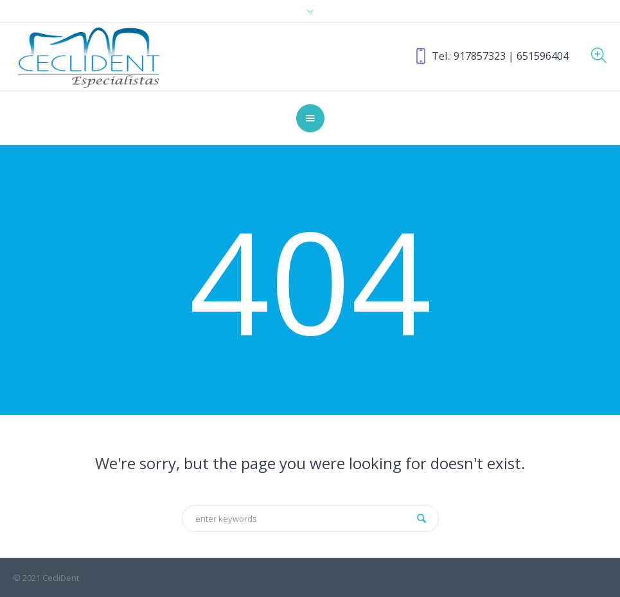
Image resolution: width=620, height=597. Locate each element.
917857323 (480, 56)
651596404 (543, 56)
